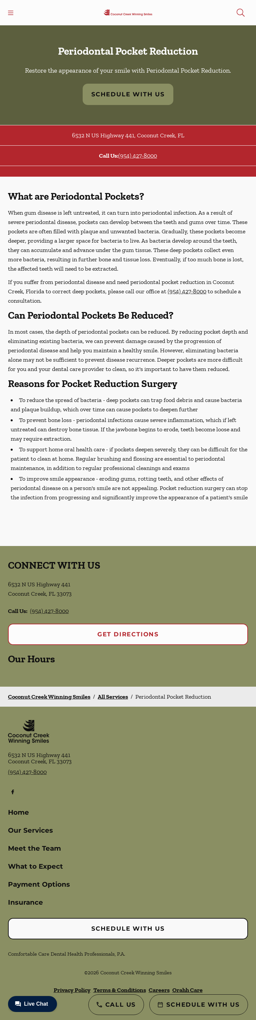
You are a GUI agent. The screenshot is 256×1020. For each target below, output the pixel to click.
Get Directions (128, 634)
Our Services (30, 830)
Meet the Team (34, 848)
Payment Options (39, 884)
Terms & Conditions (119, 990)
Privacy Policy (72, 990)
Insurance (25, 902)
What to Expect (35, 866)
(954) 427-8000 (137, 155)
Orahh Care (187, 990)
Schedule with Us (128, 94)
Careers (159, 990)
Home (18, 812)
